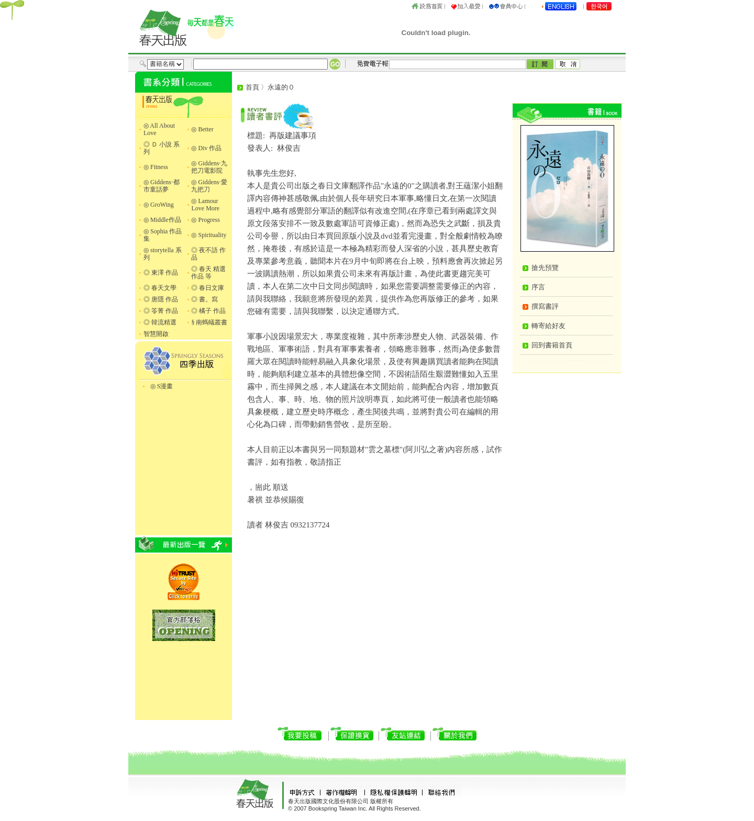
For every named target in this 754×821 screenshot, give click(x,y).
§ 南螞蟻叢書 (209, 322)
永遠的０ (281, 87)
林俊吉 (289, 148)
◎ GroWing (158, 204)
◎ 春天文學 (159, 287)
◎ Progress (205, 219)
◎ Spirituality (208, 235)
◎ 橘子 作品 (208, 310)
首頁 (252, 87)
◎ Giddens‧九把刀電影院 (209, 167)
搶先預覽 (545, 268)
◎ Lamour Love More (205, 204)
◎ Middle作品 (162, 219)
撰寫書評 (545, 306)
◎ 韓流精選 (159, 322)
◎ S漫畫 (161, 386)
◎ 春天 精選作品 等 (208, 272)
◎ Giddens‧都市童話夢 (161, 185)
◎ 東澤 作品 (160, 272)
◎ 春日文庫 (207, 287)
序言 (538, 287)
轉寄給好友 (548, 326)
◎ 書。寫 (204, 299)
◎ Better (202, 129)
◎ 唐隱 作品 (160, 299)
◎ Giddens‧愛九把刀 (209, 185)
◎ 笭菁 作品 (160, 310)
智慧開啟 (156, 334)
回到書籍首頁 (551, 345)
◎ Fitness (155, 167)
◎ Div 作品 (206, 148)
